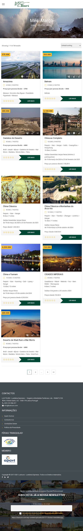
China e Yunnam (10, 274)
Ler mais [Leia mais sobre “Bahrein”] (72, 98)
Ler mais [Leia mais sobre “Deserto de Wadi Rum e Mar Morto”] (30, 359)
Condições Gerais (10, 424)
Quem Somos (9, 416)
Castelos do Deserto (12, 138)
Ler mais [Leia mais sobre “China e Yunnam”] (30, 303)
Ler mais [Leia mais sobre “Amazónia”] (30, 101)
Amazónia (7, 81)
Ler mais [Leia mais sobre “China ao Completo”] (72, 169)
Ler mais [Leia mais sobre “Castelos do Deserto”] (30, 157)
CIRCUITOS (41, 25)
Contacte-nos (9, 420)
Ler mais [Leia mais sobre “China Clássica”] (30, 232)
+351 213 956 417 (10, 403)
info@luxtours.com (11, 405)
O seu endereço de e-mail (41, 504)
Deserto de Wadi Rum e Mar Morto (19, 340)
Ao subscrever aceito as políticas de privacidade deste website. (43, 513)
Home (33, 25)
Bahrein (48, 81)
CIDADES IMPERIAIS (54, 274)
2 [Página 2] (35, 372)
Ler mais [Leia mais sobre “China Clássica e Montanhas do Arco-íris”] (72, 237)
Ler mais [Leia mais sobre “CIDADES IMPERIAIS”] (72, 300)
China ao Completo (53, 138)
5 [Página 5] (47, 372)
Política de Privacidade (12, 427)
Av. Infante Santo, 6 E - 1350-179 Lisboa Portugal (21, 401)
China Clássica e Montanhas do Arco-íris (59, 207)
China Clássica (10, 206)
